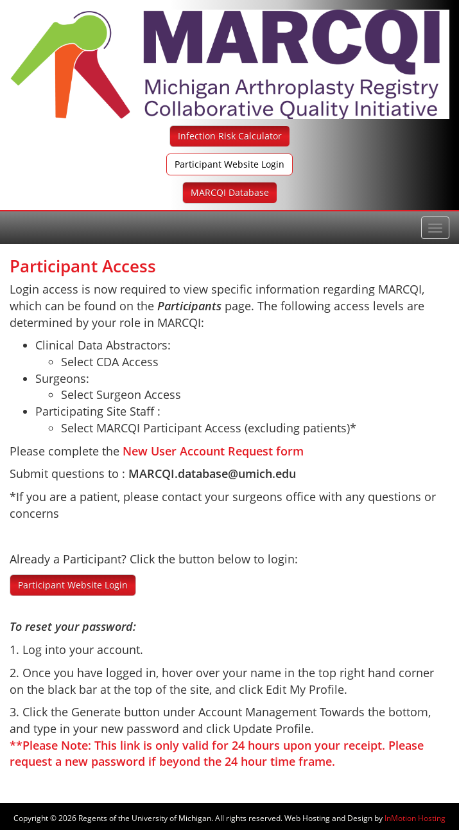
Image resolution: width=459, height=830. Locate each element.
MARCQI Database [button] (230, 192)
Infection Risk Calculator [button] (230, 136)
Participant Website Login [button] (229, 164)
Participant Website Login (73, 585)
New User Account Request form (213, 451)
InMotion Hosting (415, 818)
